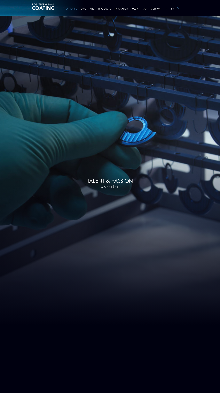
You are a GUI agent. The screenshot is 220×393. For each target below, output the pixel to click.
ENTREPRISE (71, 9)
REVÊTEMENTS (104, 9)
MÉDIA (135, 9)
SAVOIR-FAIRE (87, 9)
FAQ (145, 9)
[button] (178, 9)
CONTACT (156, 9)
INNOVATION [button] (121, 9)
